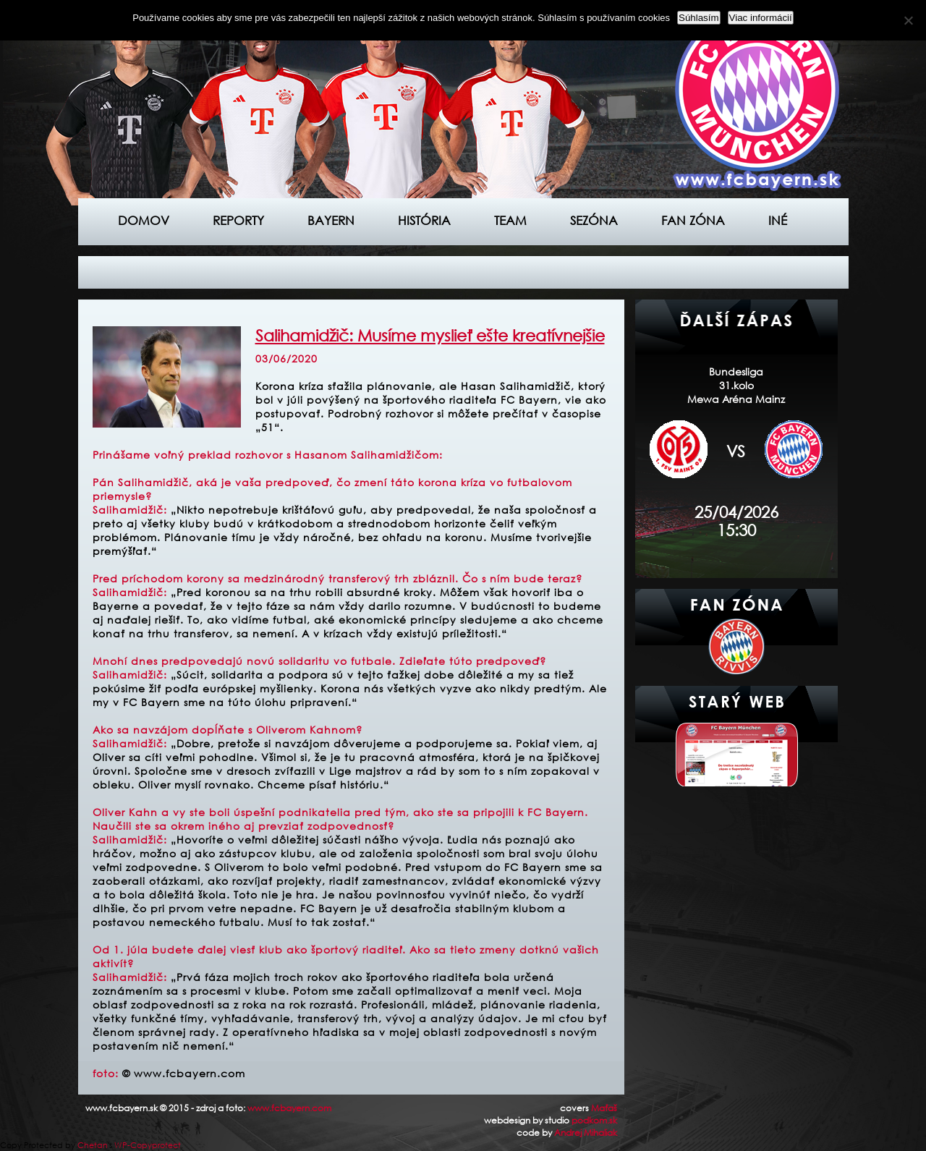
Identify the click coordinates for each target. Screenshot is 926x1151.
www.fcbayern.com (289, 1108)
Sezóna (594, 220)
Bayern (330, 220)
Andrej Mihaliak (585, 1132)
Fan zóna (693, 220)
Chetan (92, 1145)
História (424, 220)
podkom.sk (594, 1120)
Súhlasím (699, 17)
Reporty (238, 220)
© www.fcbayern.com (183, 1073)
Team (510, 220)
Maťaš (604, 1108)
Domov (143, 220)
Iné (777, 220)
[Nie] (908, 20)
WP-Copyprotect (147, 1145)
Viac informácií (760, 17)
